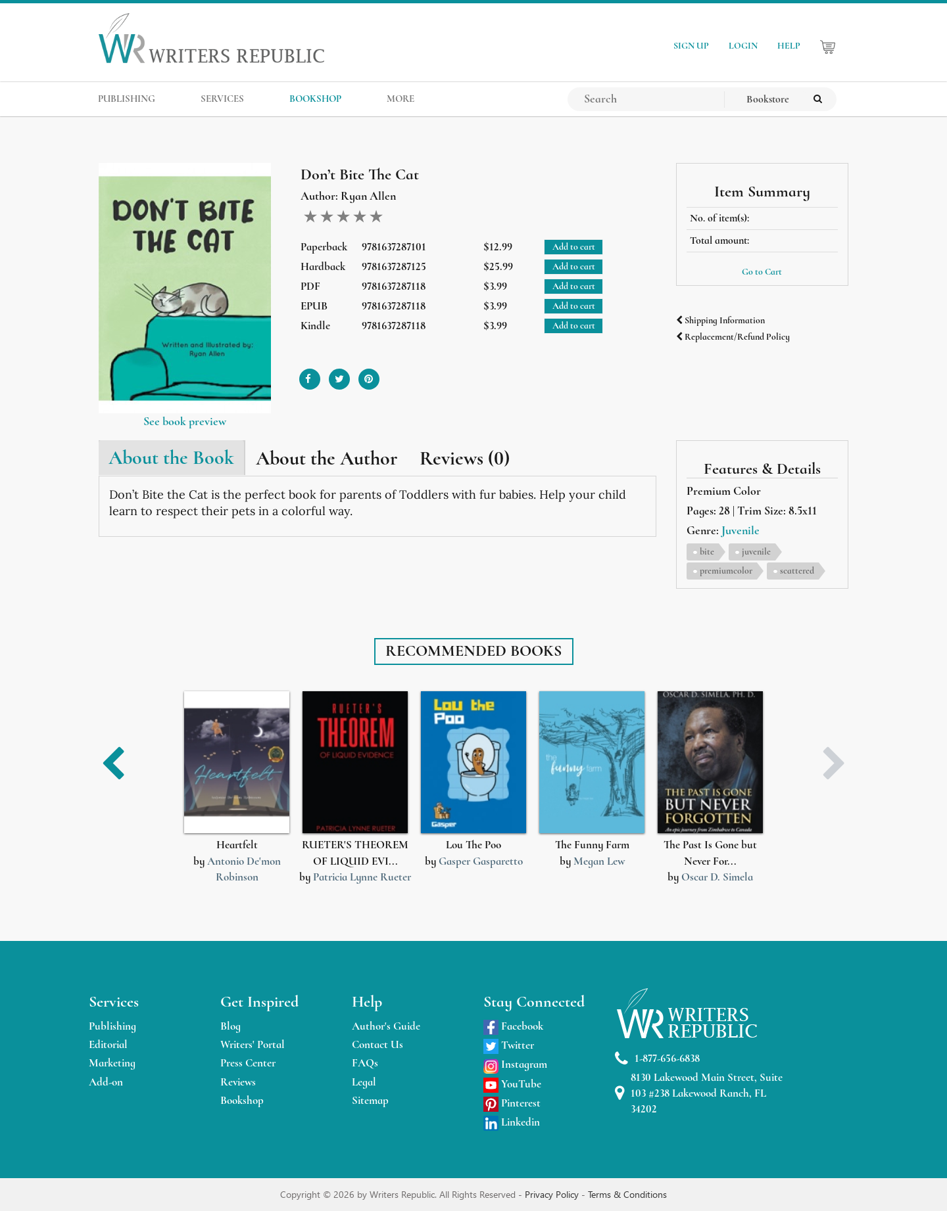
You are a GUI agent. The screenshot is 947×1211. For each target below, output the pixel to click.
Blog (230, 1026)
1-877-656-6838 (657, 1059)
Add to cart (573, 246)
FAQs (365, 1063)
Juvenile (740, 530)
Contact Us (377, 1044)
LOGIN (743, 45)
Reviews (238, 1082)
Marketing (112, 1063)
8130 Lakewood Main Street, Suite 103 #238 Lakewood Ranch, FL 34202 (699, 1093)
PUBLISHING (126, 98)
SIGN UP (691, 45)
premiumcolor (726, 570)
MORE (400, 98)
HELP (788, 45)
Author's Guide (386, 1026)
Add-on (106, 1082)
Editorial (108, 1044)
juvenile (756, 551)
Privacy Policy (553, 1194)
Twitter (508, 1045)
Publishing (112, 1026)
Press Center (248, 1063)
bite (707, 551)
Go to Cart (762, 271)
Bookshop (242, 1100)
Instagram (515, 1064)
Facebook (513, 1026)
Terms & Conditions (627, 1194)
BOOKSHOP (315, 98)
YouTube (512, 1084)
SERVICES (222, 98)
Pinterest (512, 1103)
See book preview (184, 421)
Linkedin (511, 1122)
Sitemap (370, 1100)
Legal (364, 1082)
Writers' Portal (252, 1044)
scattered (797, 570)
